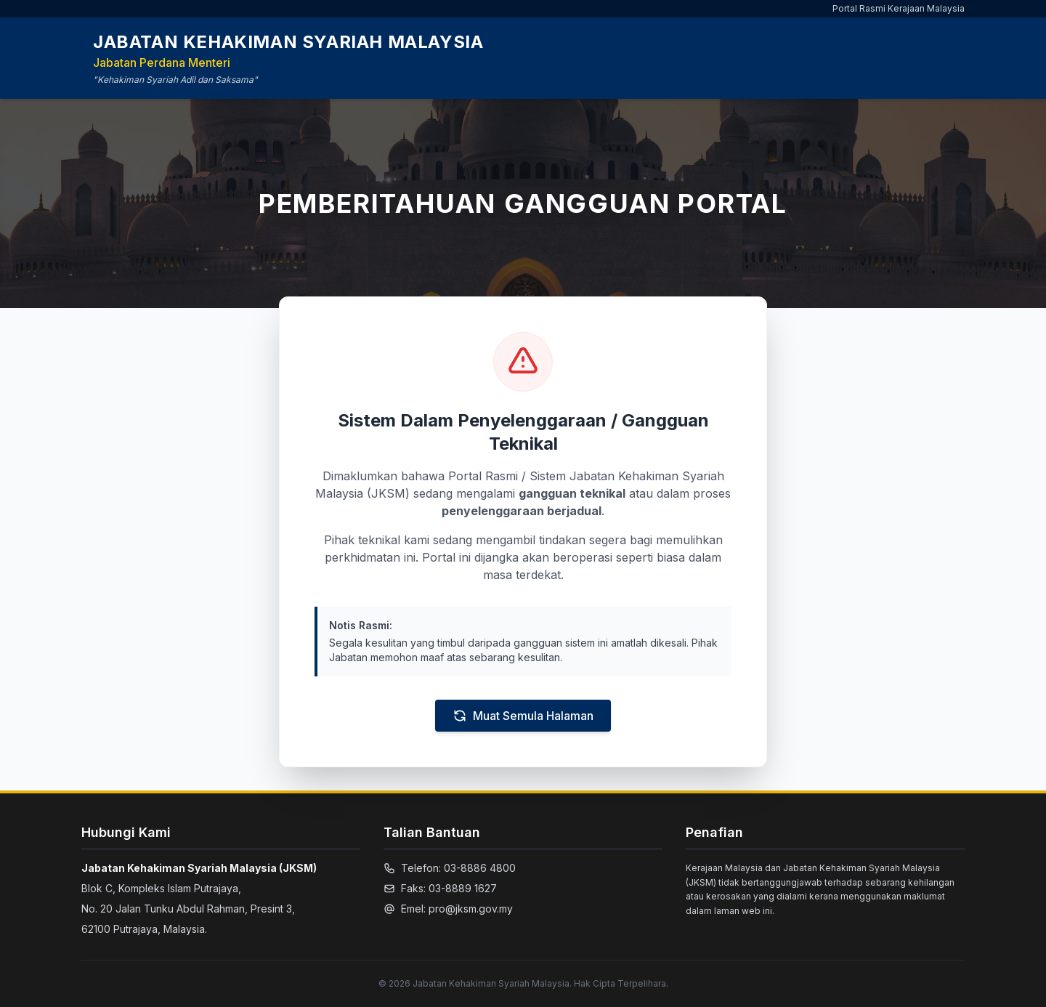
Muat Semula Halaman (523, 715)
